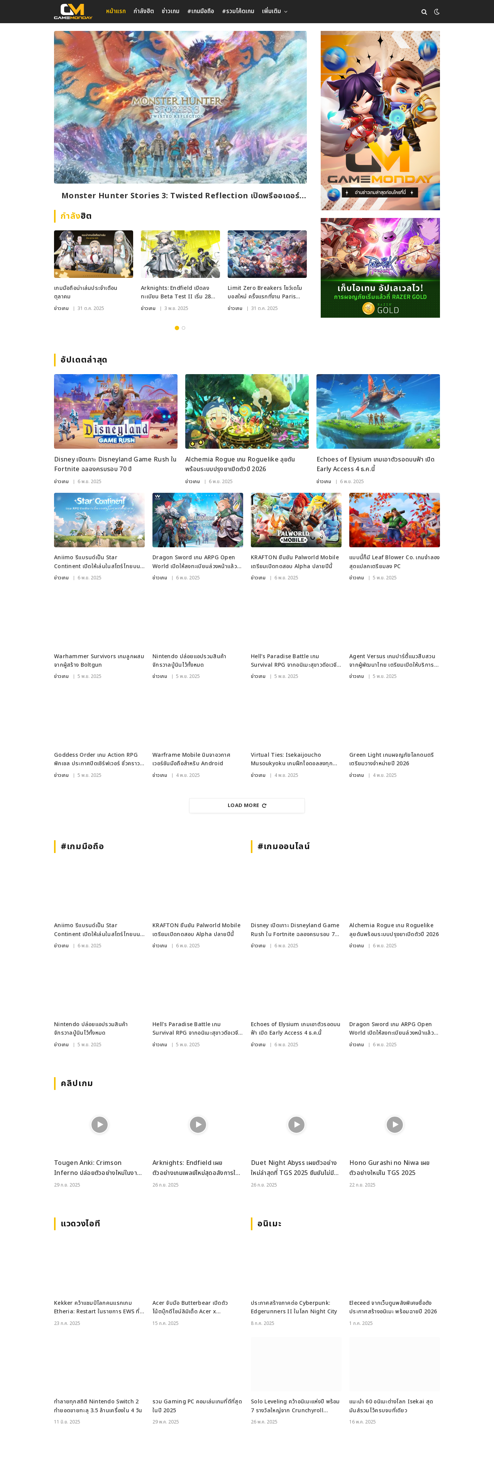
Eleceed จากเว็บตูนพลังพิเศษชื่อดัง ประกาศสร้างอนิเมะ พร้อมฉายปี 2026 (393, 1307)
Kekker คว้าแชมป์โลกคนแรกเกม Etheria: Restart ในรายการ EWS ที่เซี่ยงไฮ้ (97, 1307)
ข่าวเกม (170, 11)
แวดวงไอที (80, 1223)
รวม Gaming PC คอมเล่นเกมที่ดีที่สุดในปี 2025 (197, 1406)
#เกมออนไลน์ (283, 846)
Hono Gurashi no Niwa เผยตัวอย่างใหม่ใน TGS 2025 (389, 1168)
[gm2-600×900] (380, 120)
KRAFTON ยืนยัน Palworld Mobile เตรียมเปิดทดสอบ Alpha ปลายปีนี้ (295, 561)
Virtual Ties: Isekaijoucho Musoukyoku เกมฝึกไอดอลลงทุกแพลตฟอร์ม (292, 759)
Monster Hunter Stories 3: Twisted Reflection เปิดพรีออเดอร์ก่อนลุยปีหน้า (180, 196)
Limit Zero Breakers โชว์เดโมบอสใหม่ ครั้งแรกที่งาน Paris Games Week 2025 (265, 292)
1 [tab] (177, 328)
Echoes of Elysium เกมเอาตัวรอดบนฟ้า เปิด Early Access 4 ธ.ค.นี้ (375, 464)
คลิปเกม (77, 1083)
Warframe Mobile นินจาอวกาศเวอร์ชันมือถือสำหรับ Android (191, 759)
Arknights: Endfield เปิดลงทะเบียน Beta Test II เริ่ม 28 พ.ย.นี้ (176, 292)
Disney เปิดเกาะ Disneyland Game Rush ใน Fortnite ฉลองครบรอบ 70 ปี (115, 464)
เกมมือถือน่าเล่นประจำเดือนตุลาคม (86, 292)
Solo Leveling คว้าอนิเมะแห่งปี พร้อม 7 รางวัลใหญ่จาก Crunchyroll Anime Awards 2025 (295, 1406)
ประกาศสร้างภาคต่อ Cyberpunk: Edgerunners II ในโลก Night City (294, 1307)
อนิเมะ (269, 1223)
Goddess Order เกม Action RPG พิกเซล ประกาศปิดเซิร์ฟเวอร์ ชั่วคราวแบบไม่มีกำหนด (97, 759)
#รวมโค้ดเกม (238, 11)
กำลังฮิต (144, 11)
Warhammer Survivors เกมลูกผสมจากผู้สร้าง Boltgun (99, 660)
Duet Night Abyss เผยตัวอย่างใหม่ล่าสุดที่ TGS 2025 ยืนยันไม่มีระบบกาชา (294, 1168)
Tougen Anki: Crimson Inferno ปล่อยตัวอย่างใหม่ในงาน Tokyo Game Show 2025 (97, 1168)
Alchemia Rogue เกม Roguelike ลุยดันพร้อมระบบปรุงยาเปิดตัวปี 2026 (240, 464)
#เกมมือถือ (200, 11)
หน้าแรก (116, 11)
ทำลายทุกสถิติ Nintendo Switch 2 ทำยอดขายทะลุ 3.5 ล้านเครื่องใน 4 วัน (98, 1406)
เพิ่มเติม (271, 11)
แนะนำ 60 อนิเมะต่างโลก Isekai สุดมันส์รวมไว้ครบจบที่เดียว (391, 1406)
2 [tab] (183, 328)
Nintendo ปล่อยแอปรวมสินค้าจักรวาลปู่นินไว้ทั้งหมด (189, 660)
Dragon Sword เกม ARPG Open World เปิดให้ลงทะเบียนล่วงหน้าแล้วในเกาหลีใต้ (197, 562)
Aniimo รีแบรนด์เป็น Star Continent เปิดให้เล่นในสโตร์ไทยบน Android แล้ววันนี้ (97, 562)
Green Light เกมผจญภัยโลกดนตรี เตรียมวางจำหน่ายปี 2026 (391, 759)
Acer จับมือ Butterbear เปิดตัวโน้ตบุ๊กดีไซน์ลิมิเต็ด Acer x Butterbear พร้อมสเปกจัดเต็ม (190, 1307)
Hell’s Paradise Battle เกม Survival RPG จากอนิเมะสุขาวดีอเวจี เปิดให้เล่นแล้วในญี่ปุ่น (294, 661)
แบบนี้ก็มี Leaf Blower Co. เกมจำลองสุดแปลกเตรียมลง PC (394, 561)
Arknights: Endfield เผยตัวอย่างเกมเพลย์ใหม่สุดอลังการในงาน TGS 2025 (195, 1168)
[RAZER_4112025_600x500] (380, 268)
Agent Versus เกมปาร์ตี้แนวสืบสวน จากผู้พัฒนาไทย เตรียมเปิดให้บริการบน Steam (392, 661)
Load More (247, 805)
